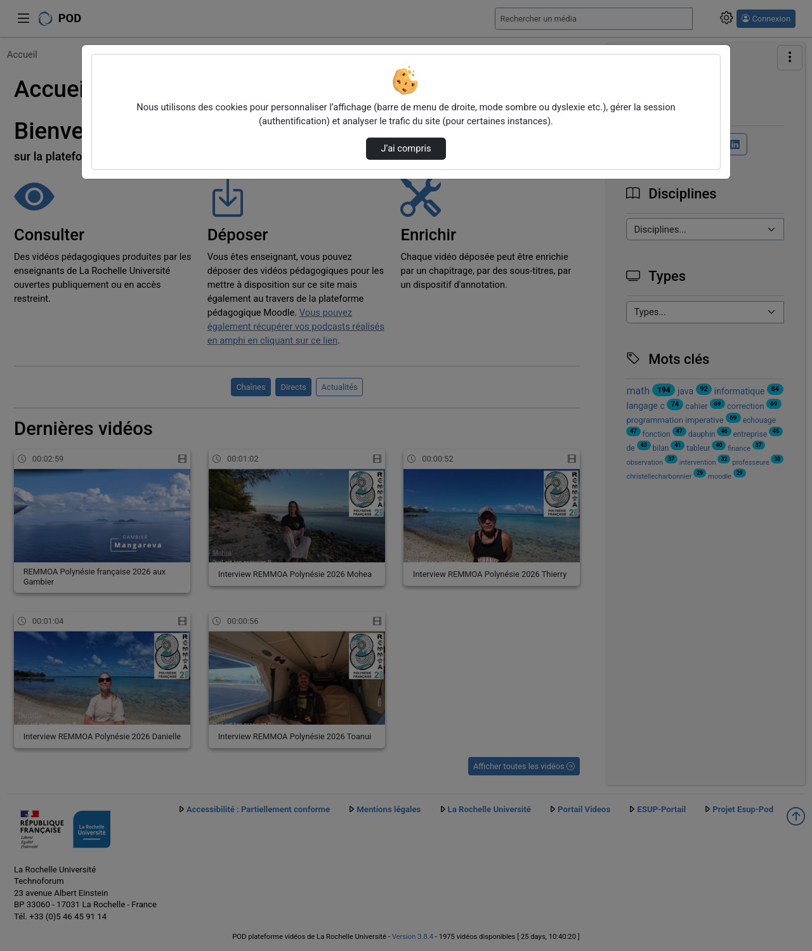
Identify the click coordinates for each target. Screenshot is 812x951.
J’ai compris (406, 148)
